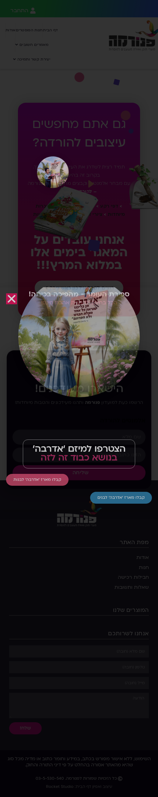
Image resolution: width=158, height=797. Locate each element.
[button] (11, 298)
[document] (79, 398)
